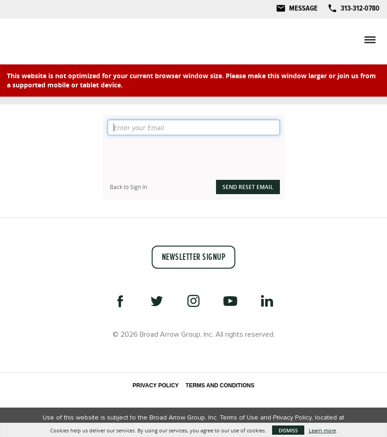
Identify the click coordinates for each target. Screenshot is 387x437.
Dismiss (288, 430)
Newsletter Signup (194, 257)
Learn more (322, 430)
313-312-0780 (360, 8)
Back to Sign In (128, 186)
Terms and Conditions (220, 385)
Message (303, 8)
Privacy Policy (156, 385)
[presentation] (177, 158)
